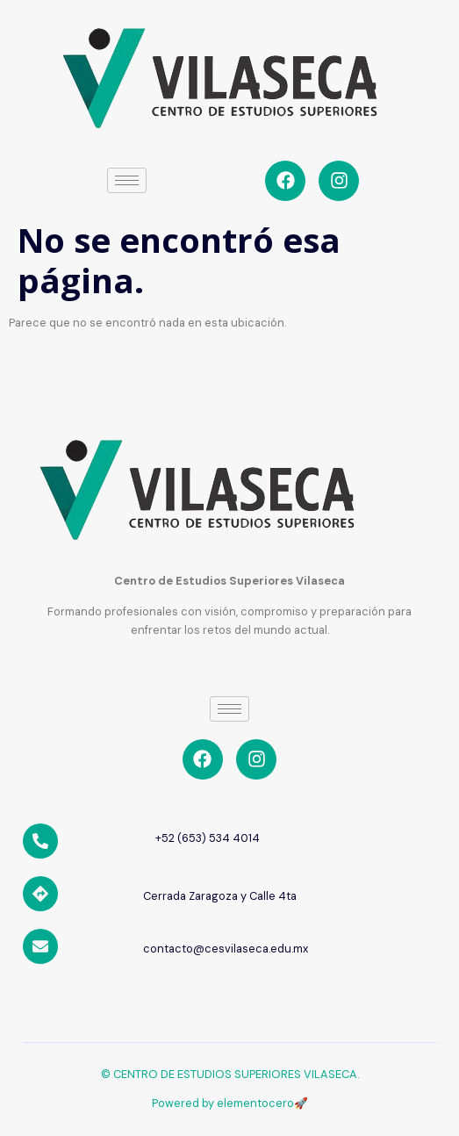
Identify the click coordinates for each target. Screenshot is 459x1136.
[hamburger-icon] (127, 180)
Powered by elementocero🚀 (230, 1103)
